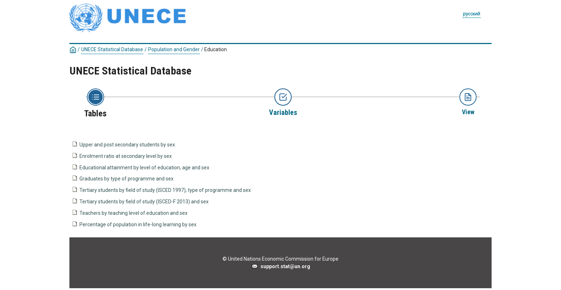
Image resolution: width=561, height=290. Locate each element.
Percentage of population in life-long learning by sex (137, 224)
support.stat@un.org (280, 266)
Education (215, 49)
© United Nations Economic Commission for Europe (280, 259)
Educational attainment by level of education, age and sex (144, 167)
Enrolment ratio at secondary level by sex (125, 156)
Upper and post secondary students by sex (127, 145)
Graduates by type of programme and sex (126, 179)
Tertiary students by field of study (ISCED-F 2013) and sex (144, 201)
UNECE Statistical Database (112, 49)
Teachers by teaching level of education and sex (133, 213)
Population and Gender (174, 49)
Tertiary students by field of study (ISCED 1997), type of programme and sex (165, 190)
